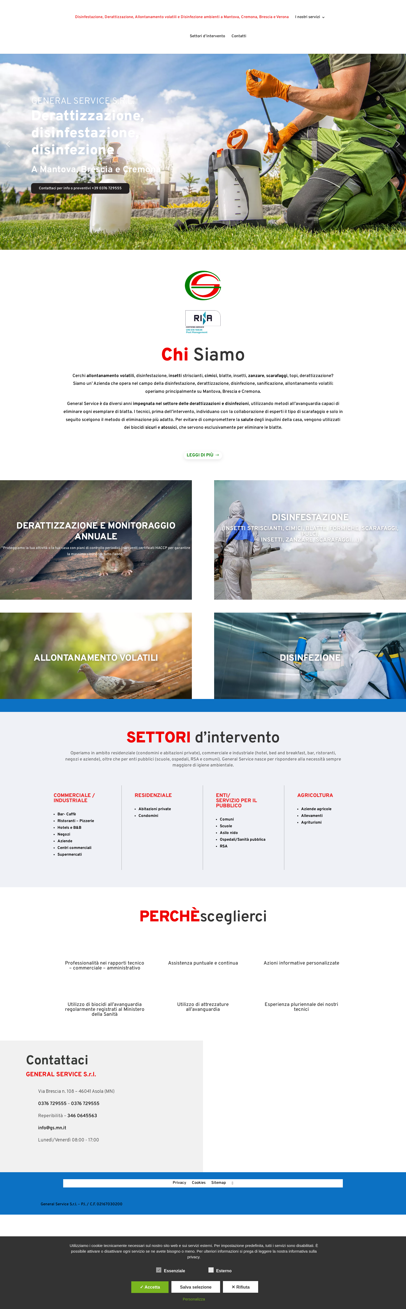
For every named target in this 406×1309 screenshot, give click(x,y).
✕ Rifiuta (240, 1287)
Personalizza (194, 1299)
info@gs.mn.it (52, 1128)
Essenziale (170, 1270)
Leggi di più (200, 455)
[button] (8, 144)
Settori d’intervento (205, 37)
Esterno (220, 1270)
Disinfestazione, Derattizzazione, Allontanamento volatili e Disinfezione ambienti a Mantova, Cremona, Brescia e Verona (182, 18)
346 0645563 (82, 1116)
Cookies (199, 1183)
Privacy (179, 1183)
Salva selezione (196, 1287)
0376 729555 (52, 1104)
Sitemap (218, 1183)
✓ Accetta (150, 1287)
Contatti (237, 37)
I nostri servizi (307, 18)
